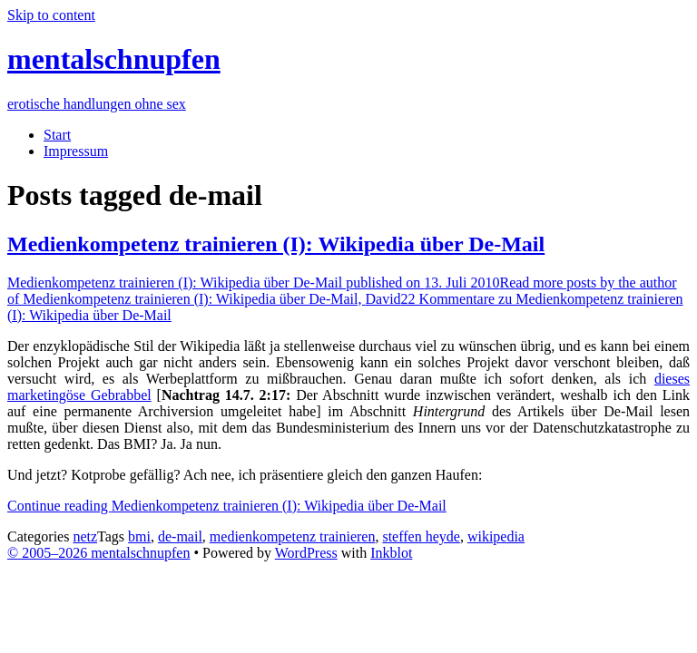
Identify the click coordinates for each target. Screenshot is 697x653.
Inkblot (391, 552)
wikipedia (496, 536)
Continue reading (227, 505)
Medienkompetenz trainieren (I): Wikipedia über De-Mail (276, 244)
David (342, 291)
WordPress (306, 552)
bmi (139, 536)
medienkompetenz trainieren (293, 536)
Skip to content (51, 15)
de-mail (180, 536)
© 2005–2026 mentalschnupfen (98, 552)
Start (57, 134)
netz (85, 536)
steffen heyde (420, 536)
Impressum (76, 151)
